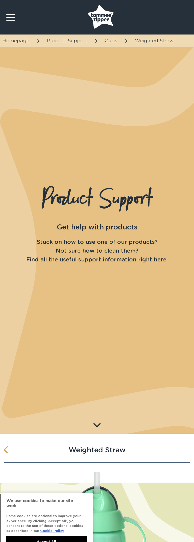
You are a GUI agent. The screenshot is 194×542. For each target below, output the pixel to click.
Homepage (16, 40)
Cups (111, 40)
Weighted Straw (154, 40)
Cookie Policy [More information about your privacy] (52, 535)
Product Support (67, 40)
